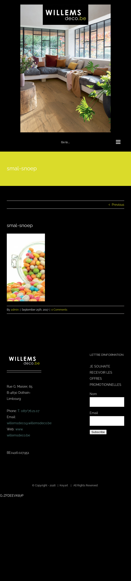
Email (94, 413)
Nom (93, 394)
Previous (118, 204)
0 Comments (59, 309)
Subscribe (98, 432)
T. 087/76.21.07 (28, 411)
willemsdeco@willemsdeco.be (29, 423)
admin (15, 309)
